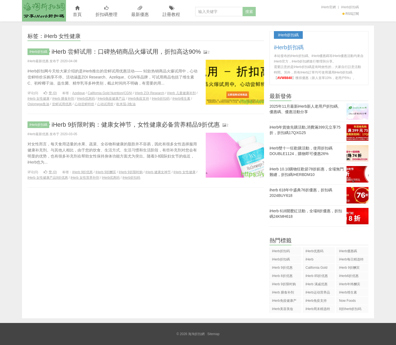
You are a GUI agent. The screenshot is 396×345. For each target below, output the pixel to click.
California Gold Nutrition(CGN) (110, 93)
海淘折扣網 (44, 10)
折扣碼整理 (106, 11)
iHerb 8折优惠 (282, 276)
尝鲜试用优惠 (62, 104)
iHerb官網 (328, 7)
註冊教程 (171, 11)
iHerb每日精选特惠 (351, 260)
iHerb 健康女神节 (158, 172)
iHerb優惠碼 (348, 251)
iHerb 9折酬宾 (105, 172)
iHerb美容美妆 (282, 309)
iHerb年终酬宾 (349, 284)
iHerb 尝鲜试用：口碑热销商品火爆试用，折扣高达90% (126, 51)
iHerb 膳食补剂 (63, 98)
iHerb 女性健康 (39, 98)
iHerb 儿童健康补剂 (181, 93)
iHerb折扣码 (161, 98)
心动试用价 (105, 104)
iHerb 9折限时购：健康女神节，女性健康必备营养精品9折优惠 (136, 124)
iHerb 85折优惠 (317, 276)
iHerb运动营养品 (318, 292)
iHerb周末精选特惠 (318, 310)
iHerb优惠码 (86, 98)
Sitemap (213, 334)
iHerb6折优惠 (349, 276)
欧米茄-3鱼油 (126, 104)
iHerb (310, 259)
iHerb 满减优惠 (317, 284)
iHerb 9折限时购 (131, 172)
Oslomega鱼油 (38, 104)
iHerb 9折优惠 (82, 172)
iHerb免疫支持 (138, 98)
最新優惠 (140, 11)
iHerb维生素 (181, 98)
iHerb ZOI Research (149, 93)
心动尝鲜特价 (84, 104)
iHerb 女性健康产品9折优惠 (48, 178)
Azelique (78, 93)
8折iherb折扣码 (350, 309)
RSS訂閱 (350, 14)
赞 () (50, 93)
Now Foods (347, 301)
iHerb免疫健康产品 (111, 98)
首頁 (77, 11)
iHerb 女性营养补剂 (85, 178)
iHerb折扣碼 (350, 7)
